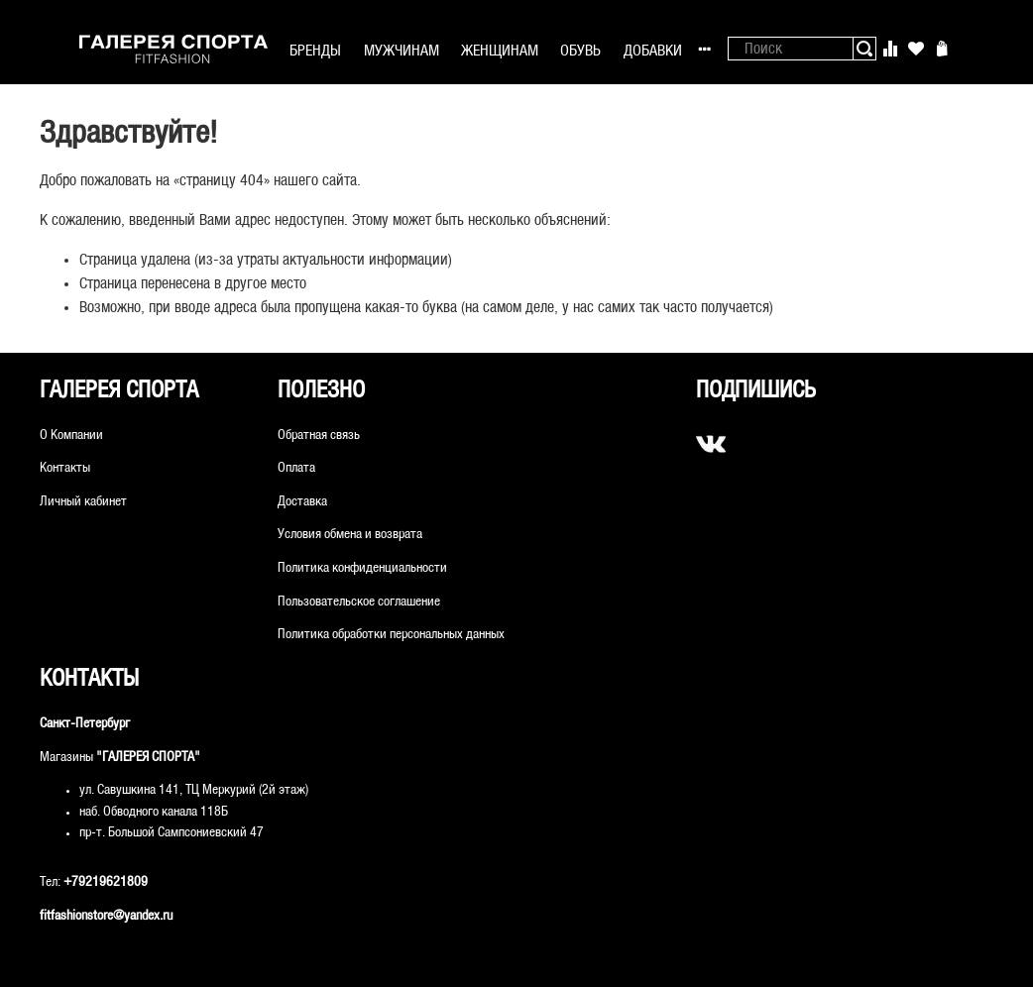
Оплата (296, 468)
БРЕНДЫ (315, 51)
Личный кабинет (83, 501)
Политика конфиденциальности (362, 568)
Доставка (302, 501)
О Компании (71, 435)
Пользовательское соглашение (359, 602)
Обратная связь (319, 435)
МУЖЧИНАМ (401, 51)
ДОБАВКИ (653, 51)
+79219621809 (105, 882)
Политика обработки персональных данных (391, 634)
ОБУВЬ (580, 51)
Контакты (65, 468)
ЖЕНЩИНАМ (499, 51)
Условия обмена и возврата (350, 534)
